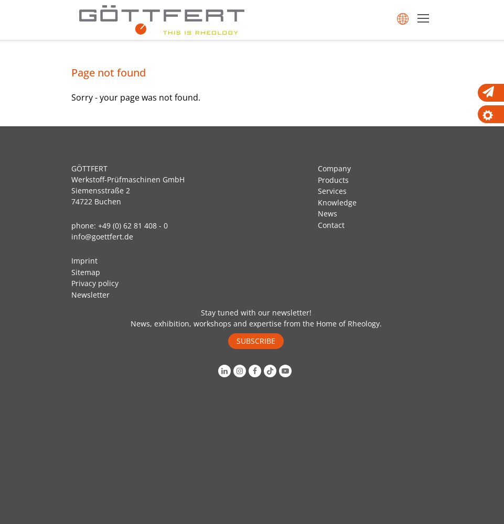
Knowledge (337, 203)
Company (334, 168)
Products (333, 180)
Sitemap (85, 272)
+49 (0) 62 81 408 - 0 (133, 226)
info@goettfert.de (102, 237)
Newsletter (90, 295)
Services (332, 191)
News (327, 214)
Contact (331, 225)
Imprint (84, 261)
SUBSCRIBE (256, 341)
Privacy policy (95, 283)
